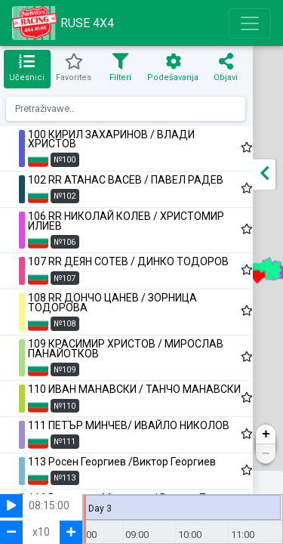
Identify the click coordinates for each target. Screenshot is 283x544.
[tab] (27, 69)
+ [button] (266, 434)
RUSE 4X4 (63, 23)
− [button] (266, 454)
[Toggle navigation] (250, 23)
